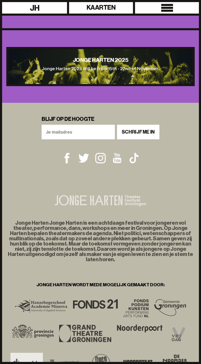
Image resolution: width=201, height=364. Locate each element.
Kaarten (101, 7)
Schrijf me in (138, 132)
